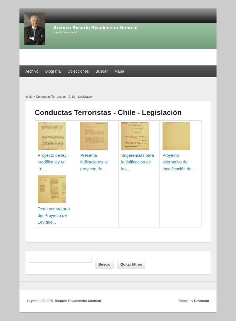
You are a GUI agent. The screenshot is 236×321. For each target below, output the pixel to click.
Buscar (101, 71)
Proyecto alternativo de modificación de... (179, 162)
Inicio (29, 96)
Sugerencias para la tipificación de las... (137, 162)
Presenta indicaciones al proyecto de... (93, 162)
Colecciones (78, 71)
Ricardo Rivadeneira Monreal (78, 301)
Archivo (31, 71)
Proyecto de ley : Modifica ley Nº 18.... (53, 162)
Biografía (53, 71)
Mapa (119, 71)
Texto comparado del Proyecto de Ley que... (54, 215)
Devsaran (201, 301)
